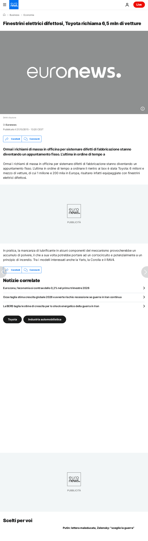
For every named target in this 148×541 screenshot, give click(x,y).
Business (14, 15)
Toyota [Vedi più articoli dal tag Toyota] (12, 319)
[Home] (4, 14)
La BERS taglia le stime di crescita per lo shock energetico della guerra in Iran (51, 306)
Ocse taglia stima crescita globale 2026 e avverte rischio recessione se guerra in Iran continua (62, 297)
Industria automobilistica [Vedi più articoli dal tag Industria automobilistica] (44, 319)
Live (139, 4)
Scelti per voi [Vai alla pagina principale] (17, 520)
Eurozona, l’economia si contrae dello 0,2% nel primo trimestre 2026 (46, 288)
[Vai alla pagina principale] (13, 4)
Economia (29, 15)
